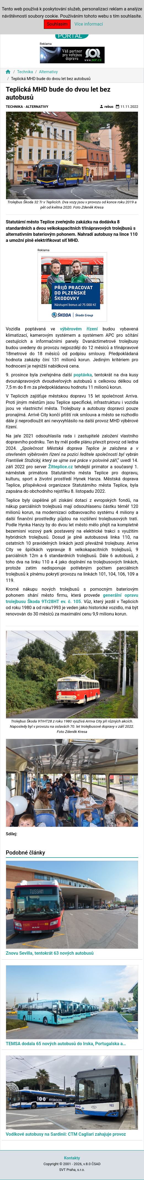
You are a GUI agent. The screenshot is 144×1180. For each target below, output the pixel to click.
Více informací (88, 24)
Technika (25, 72)
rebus (106, 106)
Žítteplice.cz (60, 466)
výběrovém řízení (79, 329)
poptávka (83, 374)
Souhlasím (57, 24)
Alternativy (48, 72)
